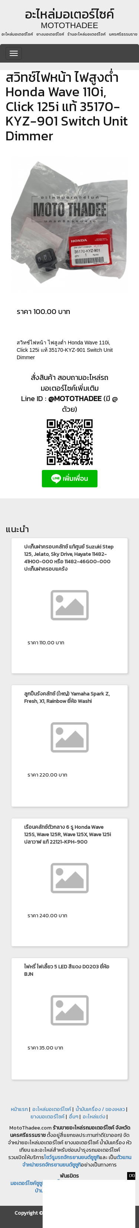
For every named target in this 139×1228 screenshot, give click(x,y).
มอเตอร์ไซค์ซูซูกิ (27, 1183)
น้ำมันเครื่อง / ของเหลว (100, 1109)
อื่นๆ (73, 1117)
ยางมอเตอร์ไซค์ (47, 1117)
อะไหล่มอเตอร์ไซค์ (51, 1109)
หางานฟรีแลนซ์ (97, 1183)
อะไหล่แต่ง (94, 1117)
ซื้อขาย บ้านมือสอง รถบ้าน (76, 1191)
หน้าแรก (19, 1109)
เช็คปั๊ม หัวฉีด (62, 1183)
